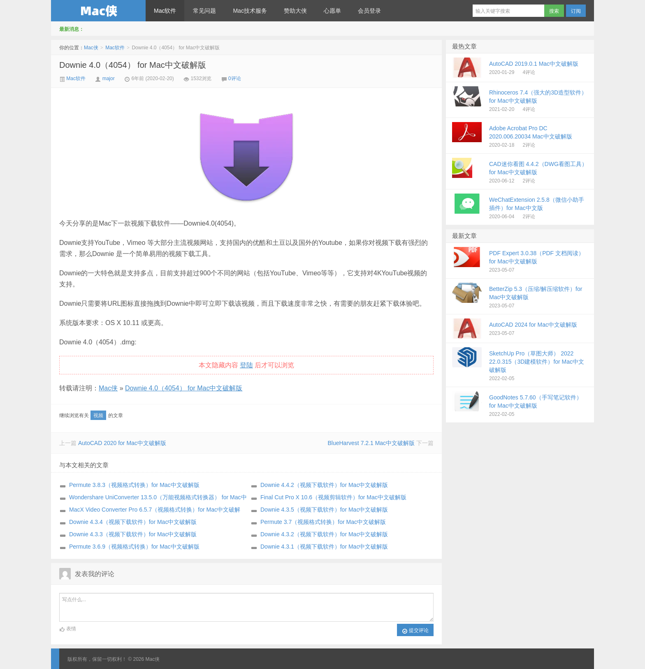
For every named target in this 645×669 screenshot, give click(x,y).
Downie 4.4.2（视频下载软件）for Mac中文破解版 (324, 485)
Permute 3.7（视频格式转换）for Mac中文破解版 (323, 522)
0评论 (234, 78)
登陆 (246, 365)
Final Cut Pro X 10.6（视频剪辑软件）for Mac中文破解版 (333, 497)
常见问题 (204, 10)
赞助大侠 (295, 10)
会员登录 (369, 10)
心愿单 (332, 10)
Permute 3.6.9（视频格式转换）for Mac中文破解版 (134, 546)
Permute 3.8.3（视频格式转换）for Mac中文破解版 (134, 485)
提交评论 (415, 630)
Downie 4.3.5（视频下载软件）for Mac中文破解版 (324, 509)
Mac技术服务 (250, 10)
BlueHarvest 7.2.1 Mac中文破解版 (371, 443)
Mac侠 (98, 10)
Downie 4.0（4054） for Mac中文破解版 (132, 64)
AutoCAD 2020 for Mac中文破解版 (122, 443)
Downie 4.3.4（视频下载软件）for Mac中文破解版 (133, 522)
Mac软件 (165, 10)
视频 (98, 415)
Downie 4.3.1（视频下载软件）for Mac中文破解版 (324, 546)
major (108, 78)
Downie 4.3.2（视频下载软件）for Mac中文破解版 (324, 534)
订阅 (576, 11)
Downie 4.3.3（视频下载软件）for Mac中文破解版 (133, 534)
